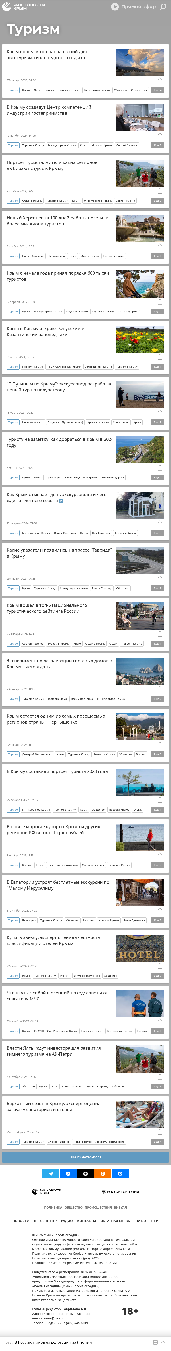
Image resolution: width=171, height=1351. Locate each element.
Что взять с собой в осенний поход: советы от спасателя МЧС (57, 996)
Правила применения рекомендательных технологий (74, 1263)
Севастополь (139, 90)
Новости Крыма (102, 145)
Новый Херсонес (33, 256)
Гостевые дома (57, 698)
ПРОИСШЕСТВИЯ (98, 1207)
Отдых (113, 643)
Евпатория (29, 920)
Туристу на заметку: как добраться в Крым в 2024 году (60, 442)
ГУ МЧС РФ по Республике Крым (55, 1031)
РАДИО (67, 1221)
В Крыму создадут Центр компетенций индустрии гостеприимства (49, 110)
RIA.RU (140, 1221)
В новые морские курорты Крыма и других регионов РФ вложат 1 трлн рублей (53, 830)
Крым (26, 90)
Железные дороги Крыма (80, 477)
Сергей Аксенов (127, 145)
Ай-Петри (28, 1086)
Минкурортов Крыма (62, 145)
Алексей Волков (58, 1141)
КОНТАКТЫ (86, 1221)
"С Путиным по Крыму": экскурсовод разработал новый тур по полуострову (59, 387)
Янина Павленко (71, 1086)
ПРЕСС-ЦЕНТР (45, 1221)
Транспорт (53, 477)
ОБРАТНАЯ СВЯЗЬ (115, 1221)
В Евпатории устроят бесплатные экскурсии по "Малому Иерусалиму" (58, 885)
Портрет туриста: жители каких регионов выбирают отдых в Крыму (52, 166)
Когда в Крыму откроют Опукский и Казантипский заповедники (46, 332)
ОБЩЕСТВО (74, 1207)
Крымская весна (98, 422)
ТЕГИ (154, 1221)
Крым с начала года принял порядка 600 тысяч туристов (58, 276)
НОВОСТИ (20, 1221)
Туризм (49, 90)
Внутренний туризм (97, 90)
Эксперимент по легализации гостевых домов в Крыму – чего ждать (59, 664)
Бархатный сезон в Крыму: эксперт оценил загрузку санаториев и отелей (54, 1107)
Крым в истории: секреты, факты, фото (99, 1141)
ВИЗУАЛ (120, 1207)
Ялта (37, 90)
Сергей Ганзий (125, 200)
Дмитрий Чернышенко (37, 754)
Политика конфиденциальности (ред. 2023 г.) (67, 1258)
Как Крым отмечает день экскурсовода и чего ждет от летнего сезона (57, 498)
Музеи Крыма (90, 256)
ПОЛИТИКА (53, 1207)
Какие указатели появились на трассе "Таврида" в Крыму (59, 553)
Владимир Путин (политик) (65, 422)
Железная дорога (113, 477)
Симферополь (101, 532)
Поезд (38, 477)
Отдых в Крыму (32, 200)
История (88, 920)
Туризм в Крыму (69, 90)
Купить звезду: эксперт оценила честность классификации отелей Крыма (53, 941)
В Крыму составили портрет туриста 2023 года (57, 772)
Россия (140, 754)
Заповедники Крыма (98, 366)
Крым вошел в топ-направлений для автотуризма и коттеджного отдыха (47, 55)
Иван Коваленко (32, 422)
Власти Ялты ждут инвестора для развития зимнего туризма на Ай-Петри (54, 1051)
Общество (120, 90)
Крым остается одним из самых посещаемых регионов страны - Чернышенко (56, 719)
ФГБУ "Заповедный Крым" (64, 366)
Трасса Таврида (102, 588)
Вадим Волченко (77, 311)
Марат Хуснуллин (93, 865)
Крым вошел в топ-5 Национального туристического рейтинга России (47, 608)
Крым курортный (129, 311)
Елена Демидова (134, 920)
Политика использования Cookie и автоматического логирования (84, 1253)
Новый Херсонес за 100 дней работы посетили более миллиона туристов (58, 221)
